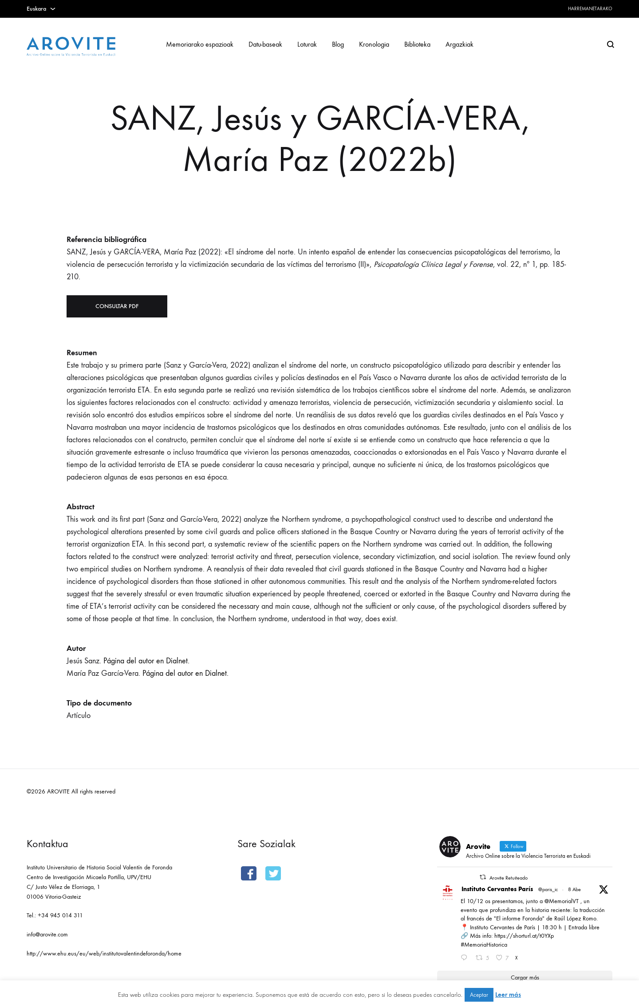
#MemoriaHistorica (484, 944)
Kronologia (374, 44)
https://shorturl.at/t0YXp (524, 936)
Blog (338, 44)
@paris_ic (548, 889)
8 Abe (574, 889)
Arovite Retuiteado (508, 878)
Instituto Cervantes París (497, 889)
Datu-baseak (265, 44)
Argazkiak (459, 44)
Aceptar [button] (479, 994)
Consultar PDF (116, 306)
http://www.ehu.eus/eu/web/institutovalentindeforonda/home (104, 953)
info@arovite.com (47, 934)
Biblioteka (417, 44)
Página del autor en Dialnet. (146, 661)
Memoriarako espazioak (199, 44)
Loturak (307, 44)
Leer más (508, 995)
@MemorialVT (561, 901)
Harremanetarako (590, 9)
